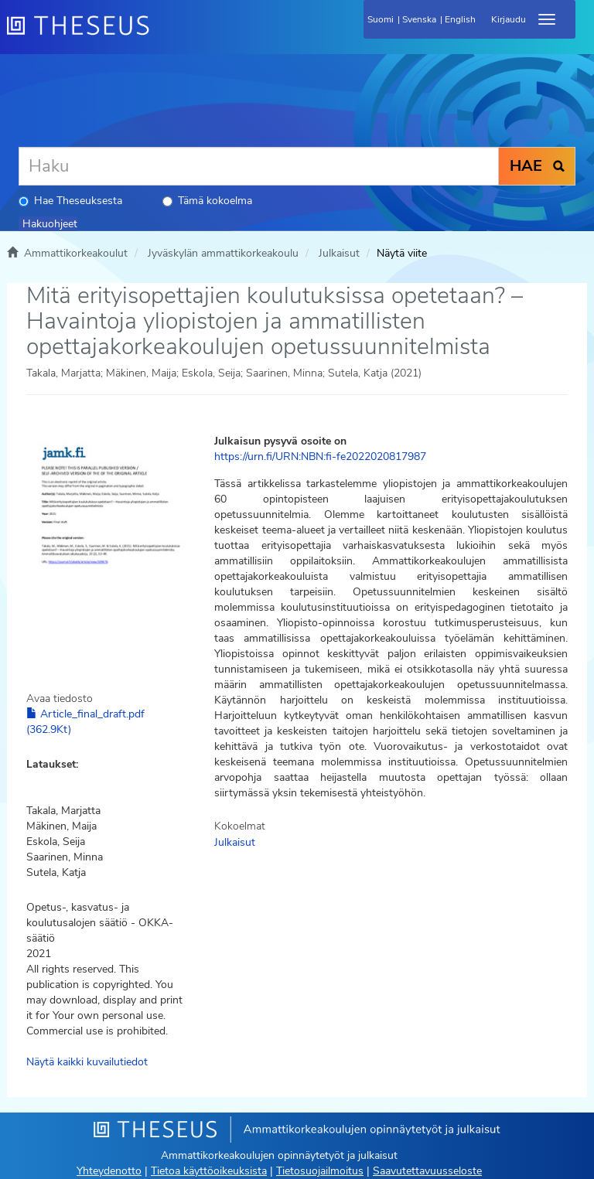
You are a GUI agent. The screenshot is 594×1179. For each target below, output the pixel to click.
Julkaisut (339, 253)
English (460, 19)
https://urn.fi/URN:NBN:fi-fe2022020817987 (320, 456)
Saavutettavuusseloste (427, 1171)
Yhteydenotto (109, 1171)
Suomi (380, 19)
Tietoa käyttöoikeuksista (209, 1171)
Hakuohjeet (49, 223)
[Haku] (259, 166)
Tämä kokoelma (207, 200)
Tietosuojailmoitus (320, 1171)
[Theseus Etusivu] (161, 34)
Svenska (419, 19)
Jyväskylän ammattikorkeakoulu (223, 253)
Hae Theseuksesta (70, 200)
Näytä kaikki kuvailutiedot (87, 1062)
